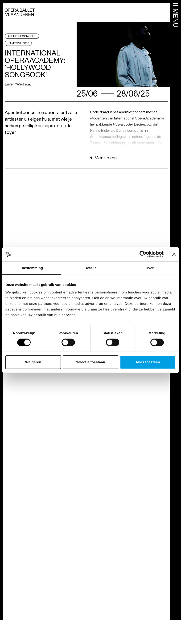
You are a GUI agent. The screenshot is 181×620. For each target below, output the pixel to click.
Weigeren (33, 362)
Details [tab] (90, 268)
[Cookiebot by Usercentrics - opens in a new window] (143, 254)
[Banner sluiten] (174, 254)
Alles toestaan (148, 362)
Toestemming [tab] (31, 268)
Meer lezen (103, 157)
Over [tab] (149, 268)
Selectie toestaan (90, 362)
